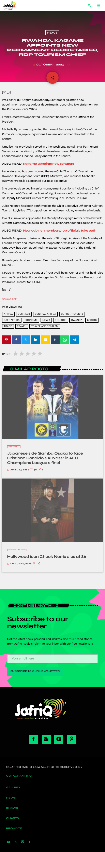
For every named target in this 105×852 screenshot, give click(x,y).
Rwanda (76, 320)
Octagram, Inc (19, 775)
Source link (9, 299)
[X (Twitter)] (15, 842)
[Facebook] (29, 842)
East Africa (12, 320)
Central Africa (45, 314)
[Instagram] (22, 842)
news (46, 320)
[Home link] (13, 5)
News (52, 33)
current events (72, 314)
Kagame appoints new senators (48, 164)
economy (31, 320)
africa (8, 314)
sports (92, 320)
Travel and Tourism (44, 326)
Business (24, 314)
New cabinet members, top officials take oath (59, 231)
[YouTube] (8, 842)
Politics (60, 320)
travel (21, 326)
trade (8, 326)
